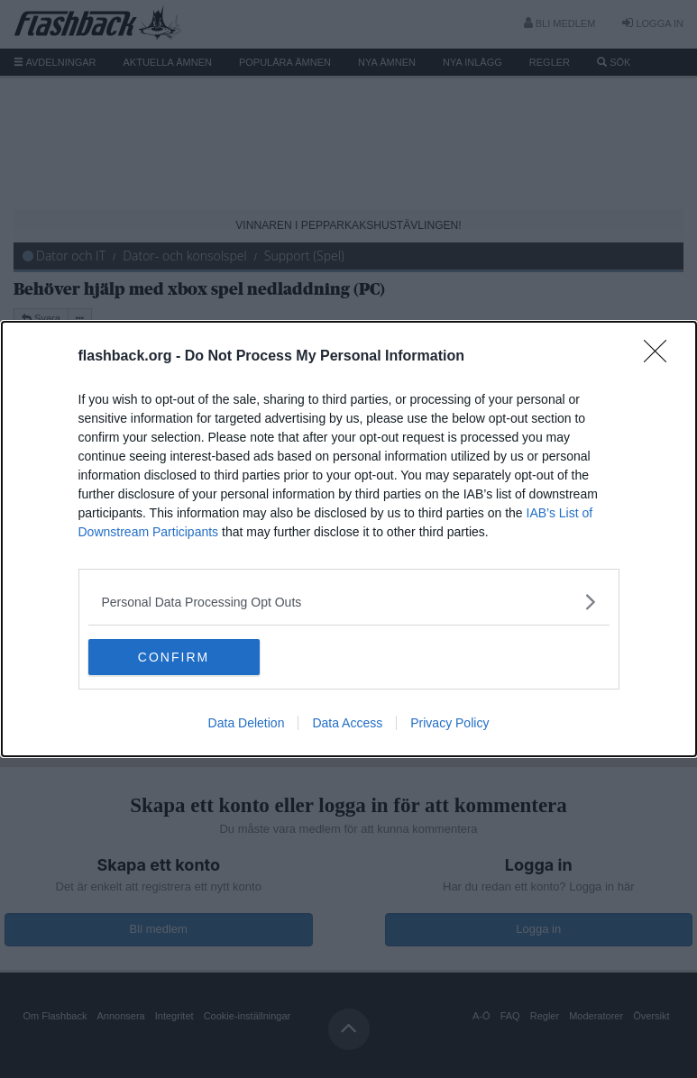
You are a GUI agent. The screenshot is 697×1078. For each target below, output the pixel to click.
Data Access (347, 723)
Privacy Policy (449, 723)
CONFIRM (173, 656)
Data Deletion (246, 723)
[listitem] (349, 601)
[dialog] (349, 539)
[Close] (661, 357)
